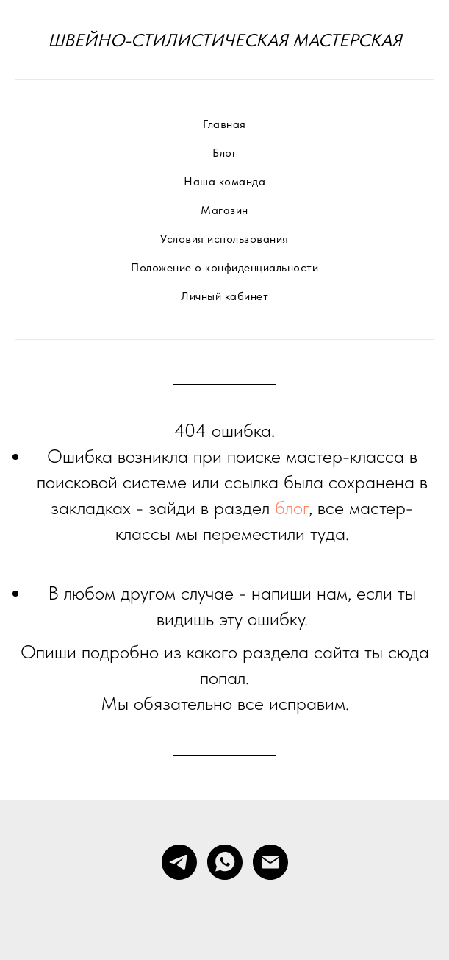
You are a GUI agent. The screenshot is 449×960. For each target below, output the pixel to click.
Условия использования (224, 239)
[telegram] (179, 862)
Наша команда (224, 181)
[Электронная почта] (270, 862)
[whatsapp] (225, 862)
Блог (224, 153)
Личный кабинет (224, 296)
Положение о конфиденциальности (224, 267)
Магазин (224, 210)
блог (292, 507)
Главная (224, 124)
